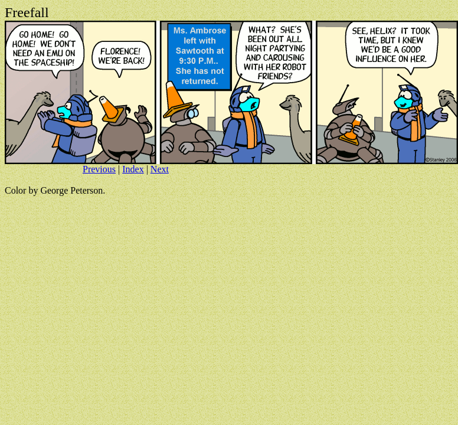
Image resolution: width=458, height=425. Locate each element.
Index (132, 169)
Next (160, 169)
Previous (99, 169)
